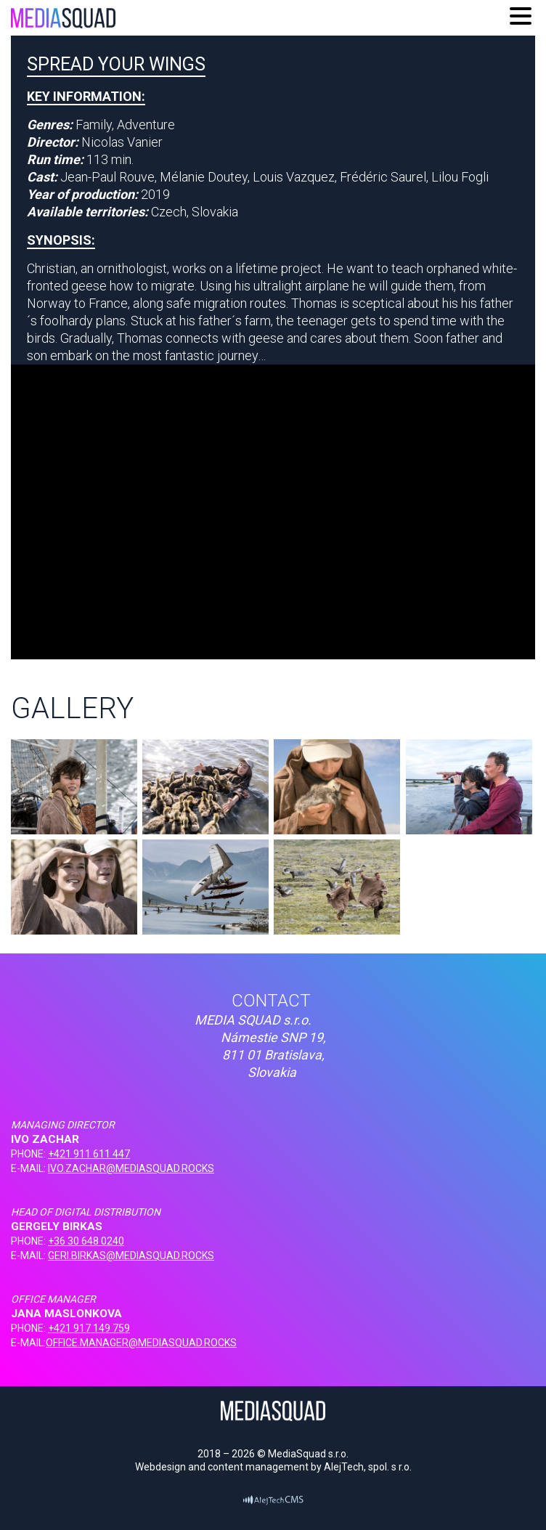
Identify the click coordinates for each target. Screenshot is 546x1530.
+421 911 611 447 (89, 1154)
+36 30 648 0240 (86, 1241)
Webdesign (160, 1467)
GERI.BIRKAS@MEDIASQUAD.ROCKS (131, 1255)
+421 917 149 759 (89, 1328)
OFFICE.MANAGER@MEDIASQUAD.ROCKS (141, 1342)
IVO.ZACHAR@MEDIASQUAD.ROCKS (131, 1168)
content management (258, 1467)
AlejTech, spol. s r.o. (368, 1467)
